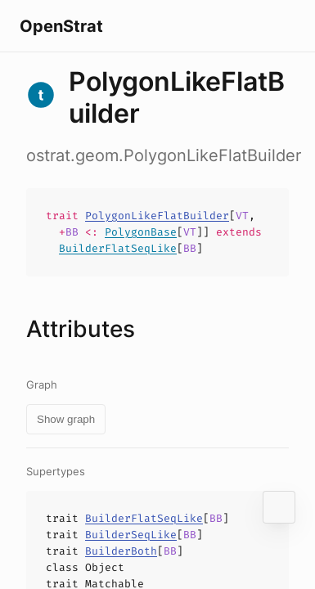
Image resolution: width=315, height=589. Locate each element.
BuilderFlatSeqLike (118, 248)
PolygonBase (141, 232)
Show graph (66, 419)
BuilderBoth (121, 551)
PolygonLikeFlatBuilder (157, 216)
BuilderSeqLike (131, 535)
